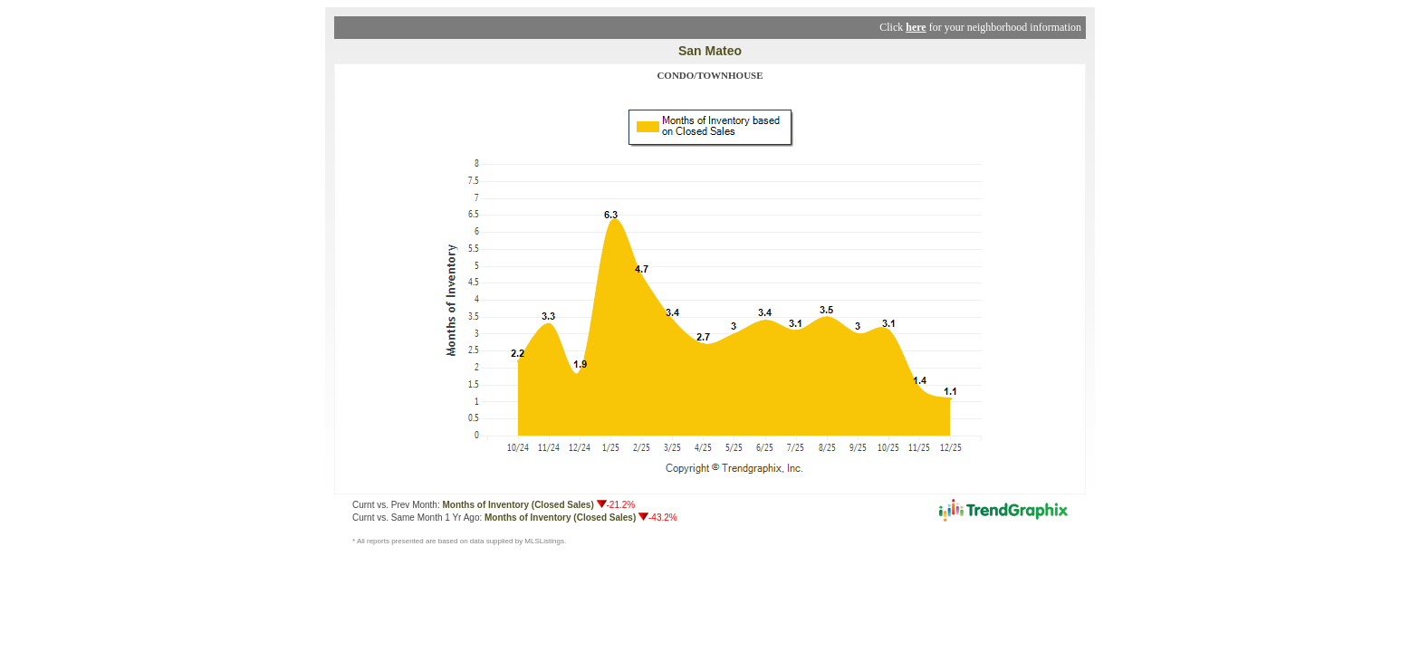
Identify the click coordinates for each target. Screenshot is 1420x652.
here (916, 27)
